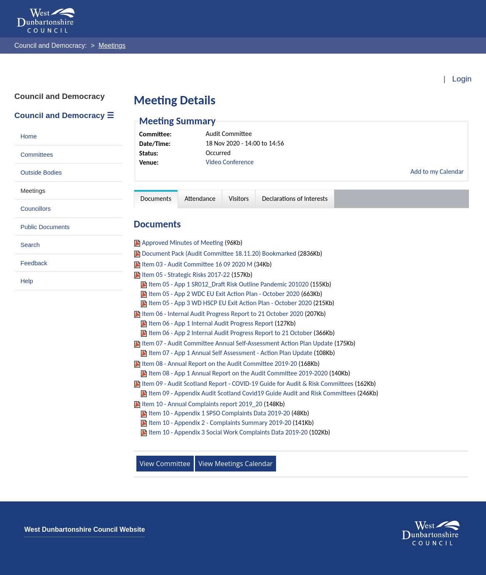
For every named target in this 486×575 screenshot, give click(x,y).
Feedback (33, 263)
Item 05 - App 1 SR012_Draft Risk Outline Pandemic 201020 (228, 284)
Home (28, 136)
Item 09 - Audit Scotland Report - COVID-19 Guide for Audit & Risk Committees (247, 383)
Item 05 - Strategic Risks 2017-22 (185, 275)
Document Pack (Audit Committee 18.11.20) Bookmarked (219, 253)
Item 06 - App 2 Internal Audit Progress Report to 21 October (230, 333)
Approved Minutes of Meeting (182, 243)
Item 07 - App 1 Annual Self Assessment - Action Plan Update (230, 353)
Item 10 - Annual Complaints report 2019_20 (202, 404)
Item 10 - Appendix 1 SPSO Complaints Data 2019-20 (219, 413)
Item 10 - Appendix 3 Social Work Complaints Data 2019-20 (227, 432)
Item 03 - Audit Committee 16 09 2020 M (197, 264)
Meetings (32, 191)
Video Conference (230, 162)
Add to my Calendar (437, 171)
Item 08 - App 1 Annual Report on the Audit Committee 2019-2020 (238, 373)
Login (462, 78)
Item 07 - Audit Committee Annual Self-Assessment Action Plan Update (237, 343)
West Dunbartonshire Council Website (84, 529)
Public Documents (44, 227)
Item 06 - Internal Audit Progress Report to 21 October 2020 (222, 314)
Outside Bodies (41, 172)
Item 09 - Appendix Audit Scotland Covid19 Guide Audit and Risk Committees (251, 393)
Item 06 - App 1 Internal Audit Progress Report (210, 323)
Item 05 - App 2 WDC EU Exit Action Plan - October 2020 (223, 294)
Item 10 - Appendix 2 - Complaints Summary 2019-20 (219, 423)
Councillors (35, 208)
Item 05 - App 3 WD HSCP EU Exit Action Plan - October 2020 (229, 303)
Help (26, 281)
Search (30, 245)
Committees (36, 154)
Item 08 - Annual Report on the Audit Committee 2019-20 (219, 364)
